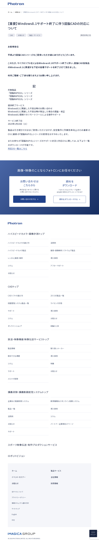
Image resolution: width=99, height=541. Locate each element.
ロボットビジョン (16, 455)
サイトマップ (16, 509)
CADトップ (13, 286)
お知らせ (17, 12)
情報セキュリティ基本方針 (20, 503)
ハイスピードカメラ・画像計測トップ (26, 233)
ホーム (10, 12)
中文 (13, 520)
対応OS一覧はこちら (17, 148)
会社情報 (54, 477)
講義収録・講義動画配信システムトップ (28, 392)
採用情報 (54, 483)
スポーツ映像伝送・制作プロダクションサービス (32, 444)
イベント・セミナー (19, 477)
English (14, 514)
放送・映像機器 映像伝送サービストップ (28, 339)
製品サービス (56, 470)
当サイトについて (17, 492)
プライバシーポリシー (19, 497)
